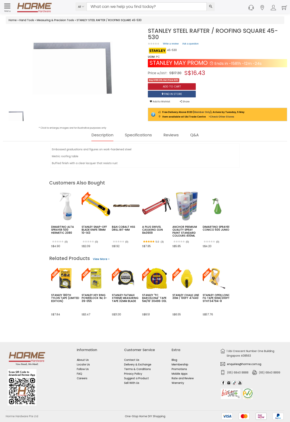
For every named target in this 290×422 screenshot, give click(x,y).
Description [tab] (102, 135)
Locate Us (83, 364)
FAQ (79, 374)
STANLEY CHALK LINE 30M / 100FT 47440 (185, 296)
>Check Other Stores (221, 116)
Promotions (179, 369)
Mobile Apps (180, 374)
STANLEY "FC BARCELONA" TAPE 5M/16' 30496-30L (154, 298)
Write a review (171, 44)
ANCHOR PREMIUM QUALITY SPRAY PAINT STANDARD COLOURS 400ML (184, 231)
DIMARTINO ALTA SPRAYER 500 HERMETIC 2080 (62, 230)
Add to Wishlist (160, 101)
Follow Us (83, 369)
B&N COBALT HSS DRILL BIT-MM (123, 228)
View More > (101, 259)
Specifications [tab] (138, 135)
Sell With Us (131, 383)
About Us (83, 360)
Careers (82, 378)
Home (13, 20)
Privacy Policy (133, 374)
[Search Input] (147, 6)
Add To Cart (172, 86)
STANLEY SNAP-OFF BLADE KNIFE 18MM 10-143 (94, 230)
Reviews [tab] (171, 135)
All (81, 7)
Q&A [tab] (194, 135)
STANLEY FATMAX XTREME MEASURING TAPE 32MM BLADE (125, 298)
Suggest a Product (136, 378)
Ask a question (190, 43)
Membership (180, 364)
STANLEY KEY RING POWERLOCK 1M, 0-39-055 (94, 298)
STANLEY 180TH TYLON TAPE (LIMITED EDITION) (65, 298)
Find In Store (172, 94)
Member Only (202, 112)
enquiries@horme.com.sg (244, 364)
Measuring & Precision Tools (55, 20)
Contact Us (131, 360)
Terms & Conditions (137, 369)
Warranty (178, 383)
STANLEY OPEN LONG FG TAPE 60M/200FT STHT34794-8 (216, 298)
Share (184, 101)
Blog (174, 360)
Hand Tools (26, 20)
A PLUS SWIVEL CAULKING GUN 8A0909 (152, 230)
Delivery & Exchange (137, 364)
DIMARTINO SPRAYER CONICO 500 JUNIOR (217, 228)
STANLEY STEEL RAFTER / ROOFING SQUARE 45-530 (109, 20)
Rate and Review (183, 378)
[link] (153, 43)
